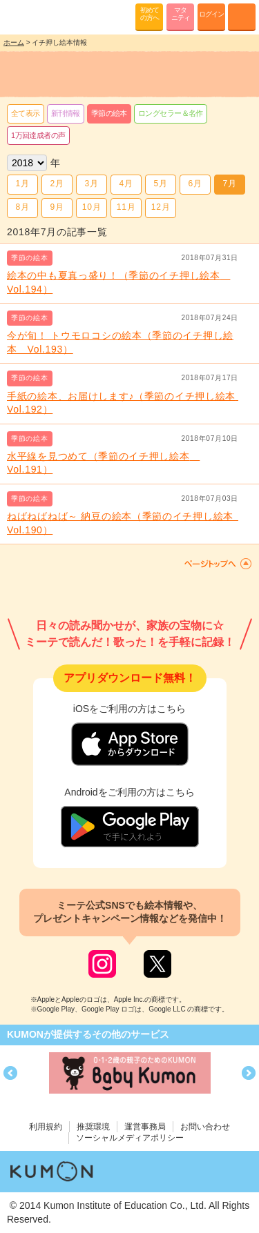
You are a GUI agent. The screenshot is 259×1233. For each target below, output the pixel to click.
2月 (57, 183)
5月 (160, 183)
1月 (22, 183)
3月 (91, 183)
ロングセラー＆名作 (170, 113)
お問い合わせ (205, 1127)
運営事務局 (145, 1127)
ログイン (211, 14)
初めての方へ (149, 13)
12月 (160, 207)
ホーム (13, 42)
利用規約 (45, 1127)
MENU (242, 17)
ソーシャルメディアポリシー (130, 1138)
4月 (126, 183)
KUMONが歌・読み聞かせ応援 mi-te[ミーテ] (43, 16)
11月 (126, 207)
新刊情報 (65, 113)
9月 (57, 207)
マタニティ (180, 13)
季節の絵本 (109, 113)
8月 (22, 207)
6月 (195, 183)
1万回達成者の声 (38, 135)
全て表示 (25, 113)
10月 (91, 207)
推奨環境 (93, 1127)
